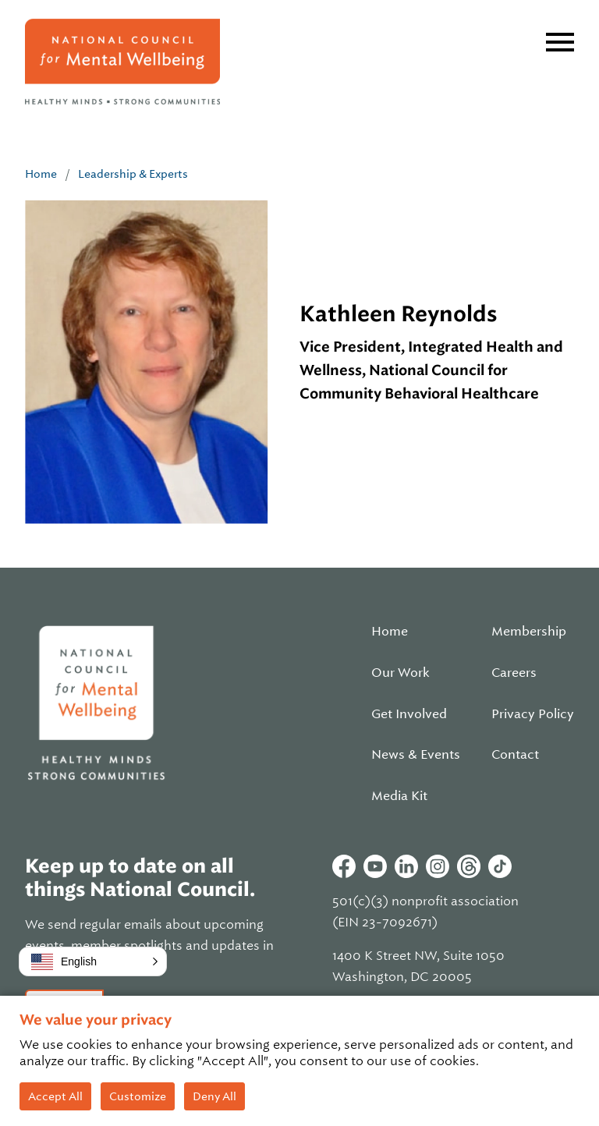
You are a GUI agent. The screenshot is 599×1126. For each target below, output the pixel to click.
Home (41, 174)
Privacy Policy (532, 714)
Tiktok (500, 866)
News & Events (415, 755)
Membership (528, 631)
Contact (515, 755)
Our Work (400, 673)
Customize (137, 1096)
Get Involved (409, 714)
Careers (514, 673)
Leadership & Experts (133, 174)
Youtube (375, 866)
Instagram (437, 866)
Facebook (344, 866)
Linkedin (406, 866)
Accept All (55, 1096)
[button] (92, 961)
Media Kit (399, 796)
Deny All (214, 1096)
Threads (468, 866)
